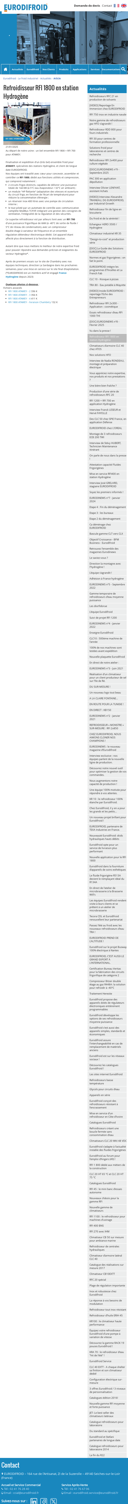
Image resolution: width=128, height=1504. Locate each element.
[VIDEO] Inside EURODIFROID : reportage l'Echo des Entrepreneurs (107, 294)
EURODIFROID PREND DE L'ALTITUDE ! (104, 939)
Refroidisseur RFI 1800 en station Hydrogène (104, 338)
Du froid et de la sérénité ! (104, 218)
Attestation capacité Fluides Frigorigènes (105, 466)
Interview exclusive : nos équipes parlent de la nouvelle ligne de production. (107, 759)
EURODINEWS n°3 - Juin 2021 (106, 668)
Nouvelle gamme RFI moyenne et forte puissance (107, 1405)
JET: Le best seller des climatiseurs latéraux (102, 1414)
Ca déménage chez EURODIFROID (100, 526)
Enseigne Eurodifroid (101, 632)
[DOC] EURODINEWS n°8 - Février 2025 (104, 323)
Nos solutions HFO (100, 354)
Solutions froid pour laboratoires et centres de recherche (104, 151)
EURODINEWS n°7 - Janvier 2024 (105, 499)
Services (95, 69)
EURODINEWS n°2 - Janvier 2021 (105, 717)
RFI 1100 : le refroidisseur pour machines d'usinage (107, 1218)
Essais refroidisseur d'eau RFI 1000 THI (106, 314)
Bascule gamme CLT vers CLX (106, 533)
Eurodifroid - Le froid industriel (20, 78)
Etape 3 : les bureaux (101, 512)
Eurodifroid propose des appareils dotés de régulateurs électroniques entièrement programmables (107, 1004)
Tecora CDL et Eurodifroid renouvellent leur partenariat (106, 918)
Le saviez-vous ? (99, 557)
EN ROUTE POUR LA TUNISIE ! (107, 704)
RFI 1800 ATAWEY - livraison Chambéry (30, 302)
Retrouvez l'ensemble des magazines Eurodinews (104, 550)
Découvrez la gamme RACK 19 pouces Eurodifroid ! (107, 1344)
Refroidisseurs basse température (101, 1081)
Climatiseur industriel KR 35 (105, 233)
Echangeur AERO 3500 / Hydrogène (103, 226)
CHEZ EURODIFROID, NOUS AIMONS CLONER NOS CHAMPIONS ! (105, 737)
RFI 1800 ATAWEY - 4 (19, 298)
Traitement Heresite (101, 993)
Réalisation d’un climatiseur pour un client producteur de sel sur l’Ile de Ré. (108, 677)
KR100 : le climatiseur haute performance (106, 1323)
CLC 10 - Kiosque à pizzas (104, 279)
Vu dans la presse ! (100, 330)
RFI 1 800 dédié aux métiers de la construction (107, 1166)
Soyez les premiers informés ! (106, 492)
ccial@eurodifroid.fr (26, 1493)
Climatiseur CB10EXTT (102, 1273)
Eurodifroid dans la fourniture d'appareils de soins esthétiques (108, 868)
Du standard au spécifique (105, 1431)
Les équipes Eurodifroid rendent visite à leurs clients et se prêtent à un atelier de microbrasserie (108, 905)
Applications (79, 69)
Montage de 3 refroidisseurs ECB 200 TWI (106, 435)
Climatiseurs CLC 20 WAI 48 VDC (108, 1140)
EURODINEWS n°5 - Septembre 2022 (107, 586)
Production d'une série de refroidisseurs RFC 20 (104, 393)
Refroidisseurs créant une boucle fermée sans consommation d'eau (104, 1132)
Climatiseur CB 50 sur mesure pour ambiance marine (107, 1239)
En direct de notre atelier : (104, 662)
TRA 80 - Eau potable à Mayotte (108, 285)
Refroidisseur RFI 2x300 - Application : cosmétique (104, 305)
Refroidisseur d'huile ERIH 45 (106, 1315)
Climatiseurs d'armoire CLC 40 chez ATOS (107, 347)
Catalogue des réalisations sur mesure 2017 (107, 1266)
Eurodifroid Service (100, 1361)
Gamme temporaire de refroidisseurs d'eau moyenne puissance (107, 597)
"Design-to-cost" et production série (107, 241)
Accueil (5, 69)
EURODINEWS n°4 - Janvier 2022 (105, 625)
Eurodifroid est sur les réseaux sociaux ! (107, 1057)
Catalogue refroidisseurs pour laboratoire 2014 (107, 1447)
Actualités (17, 69)
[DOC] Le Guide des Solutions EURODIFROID (106, 250)
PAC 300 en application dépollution (103, 180)
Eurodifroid (33, 69)
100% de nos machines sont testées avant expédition (106, 649)
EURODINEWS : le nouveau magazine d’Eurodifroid (105, 748)
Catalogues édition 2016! (104, 1397)
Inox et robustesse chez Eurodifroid (103, 1293)
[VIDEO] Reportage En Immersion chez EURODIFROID (107, 107)
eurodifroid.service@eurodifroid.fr (95, 1493)
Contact (107, 5)
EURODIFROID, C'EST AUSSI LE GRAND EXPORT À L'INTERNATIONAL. (107, 959)
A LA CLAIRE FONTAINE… (104, 698)
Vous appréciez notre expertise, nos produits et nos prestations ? (108, 376)
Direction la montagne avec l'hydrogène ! (105, 565)
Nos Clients (48, 69)
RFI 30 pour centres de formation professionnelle (104, 140)
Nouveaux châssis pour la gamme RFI (104, 1199)
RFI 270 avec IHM (100, 1231)
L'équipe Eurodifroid (101, 611)
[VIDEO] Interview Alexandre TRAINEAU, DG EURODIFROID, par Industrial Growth (107, 200)
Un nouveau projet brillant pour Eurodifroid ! (108, 819)
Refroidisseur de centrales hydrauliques (104, 1248)
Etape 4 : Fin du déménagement (108, 507)
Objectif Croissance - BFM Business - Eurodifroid (104, 541)
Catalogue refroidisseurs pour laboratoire (107, 1423)
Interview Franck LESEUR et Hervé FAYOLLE (105, 411)
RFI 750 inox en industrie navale (108, 114)
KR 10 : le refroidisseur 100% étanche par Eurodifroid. (106, 800)
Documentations (111, 69)
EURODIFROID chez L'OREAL (106, 428)
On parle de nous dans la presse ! (108, 457)
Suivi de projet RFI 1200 (103, 617)
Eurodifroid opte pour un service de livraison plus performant (104, 848)
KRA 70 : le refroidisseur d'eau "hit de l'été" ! (107, 1353)
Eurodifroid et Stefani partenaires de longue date (105, 1438)
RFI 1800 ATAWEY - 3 (19, 294)
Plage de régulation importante (107, 1285)
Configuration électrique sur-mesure (106, 1381)
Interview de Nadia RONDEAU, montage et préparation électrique (107, 364)
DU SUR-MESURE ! (100, 686)
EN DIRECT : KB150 (100, 710)
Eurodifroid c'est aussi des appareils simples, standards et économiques (107, 1031)
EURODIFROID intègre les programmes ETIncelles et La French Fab (106, 270)
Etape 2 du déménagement (105, 518)
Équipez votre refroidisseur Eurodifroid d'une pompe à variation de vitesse (105, 1334)
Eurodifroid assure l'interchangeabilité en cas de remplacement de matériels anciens (106, 1045)
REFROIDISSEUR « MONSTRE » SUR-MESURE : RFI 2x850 (107, 726)
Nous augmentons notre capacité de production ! (103, 782)
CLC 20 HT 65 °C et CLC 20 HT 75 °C (107, 1175)
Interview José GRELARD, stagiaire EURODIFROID (104, 484)
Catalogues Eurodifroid (103, 1122)
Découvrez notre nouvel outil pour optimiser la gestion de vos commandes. (108, 771)
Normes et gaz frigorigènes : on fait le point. (107, 259)
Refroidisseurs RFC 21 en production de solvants (104, 97)
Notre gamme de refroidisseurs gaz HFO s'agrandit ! (107, 122)
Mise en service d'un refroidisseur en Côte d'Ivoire (106, 1115)
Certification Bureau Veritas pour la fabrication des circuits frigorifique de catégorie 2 (107, 972)
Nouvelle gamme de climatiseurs (101, 1209)
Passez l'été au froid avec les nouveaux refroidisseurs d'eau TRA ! (107, 929)
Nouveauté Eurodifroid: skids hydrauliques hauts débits (106, 837)
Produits (63, 69)
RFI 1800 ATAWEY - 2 (19, 291)
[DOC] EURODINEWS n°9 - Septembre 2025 (104, 171)
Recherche (123, 69)
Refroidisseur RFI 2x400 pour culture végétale (106, 162)
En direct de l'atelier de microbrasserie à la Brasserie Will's (106, 891)
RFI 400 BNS (97, 1225)
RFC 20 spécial (98, 1279)
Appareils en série (100, 1095)
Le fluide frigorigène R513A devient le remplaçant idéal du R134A (107, 879)
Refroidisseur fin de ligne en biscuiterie (106, 211)
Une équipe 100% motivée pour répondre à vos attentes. (108, 791)
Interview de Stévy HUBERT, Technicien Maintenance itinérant (105, 446)
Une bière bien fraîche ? (103, 385)
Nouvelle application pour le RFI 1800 (108, 858)
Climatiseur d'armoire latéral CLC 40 (106, 1257)
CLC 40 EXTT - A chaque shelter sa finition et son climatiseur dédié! (107, 1370)
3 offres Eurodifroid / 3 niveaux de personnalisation (108, 1390)
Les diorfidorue (98, 606)
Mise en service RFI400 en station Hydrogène (104, 475)
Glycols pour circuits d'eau (105, 1089)
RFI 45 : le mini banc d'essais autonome (106, 1190)
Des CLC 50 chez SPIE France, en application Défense (108, 420)
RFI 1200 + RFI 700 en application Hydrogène (103, 402)
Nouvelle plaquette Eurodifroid (107, 656)
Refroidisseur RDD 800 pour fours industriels (106, 131)
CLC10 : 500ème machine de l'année (106, 640)
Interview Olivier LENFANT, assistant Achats (105, 189)
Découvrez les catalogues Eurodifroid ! (104, 1066)
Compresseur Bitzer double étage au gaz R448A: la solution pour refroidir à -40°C (107, 984)
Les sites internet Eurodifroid (106, 1074)
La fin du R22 (97, 1455)
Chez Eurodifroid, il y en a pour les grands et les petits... (107, 809)
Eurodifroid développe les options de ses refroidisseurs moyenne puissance (106, 1018)
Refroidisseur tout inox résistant (108, 1309)
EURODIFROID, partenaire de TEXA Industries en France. (106, 828)
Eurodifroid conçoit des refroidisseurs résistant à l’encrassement (104, 1104)
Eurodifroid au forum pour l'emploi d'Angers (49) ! (105, 1157)
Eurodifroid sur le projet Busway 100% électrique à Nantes (108, 948)
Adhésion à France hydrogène (107, 578)
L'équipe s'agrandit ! (101, 572)
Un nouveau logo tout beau (105, 692)
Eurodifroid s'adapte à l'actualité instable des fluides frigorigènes (108, 1148)
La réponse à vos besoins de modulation (106, 1302)
